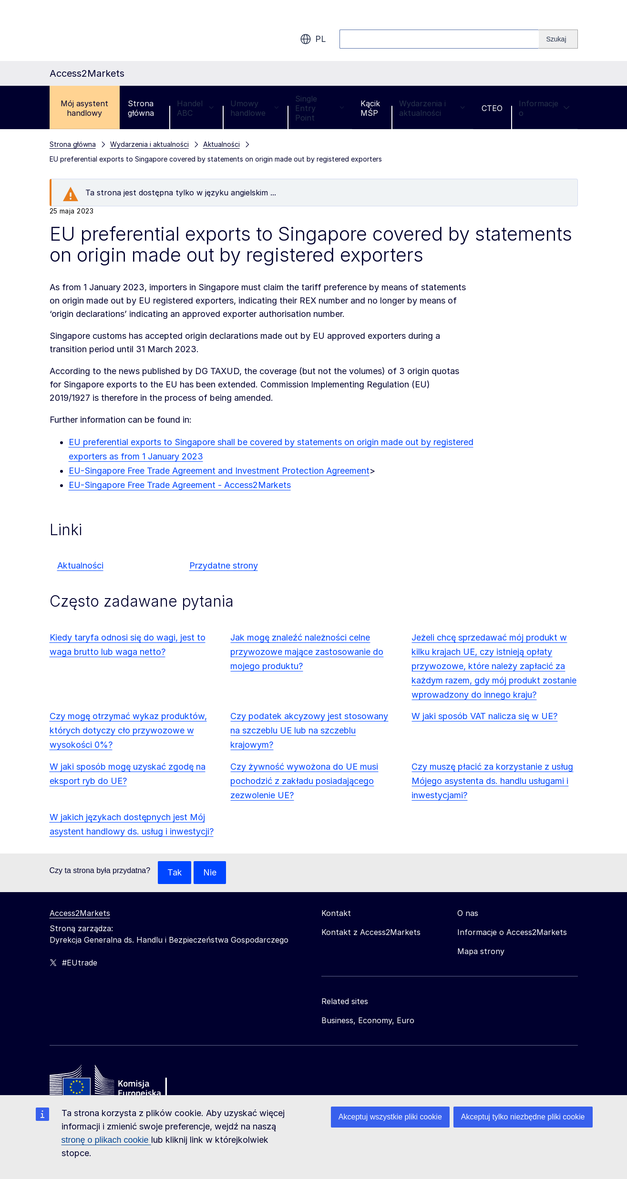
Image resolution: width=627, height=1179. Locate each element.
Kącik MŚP (370, 108)
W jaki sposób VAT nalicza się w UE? (484, 716)
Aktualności (80, 565)
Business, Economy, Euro (367, 1020)
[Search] (558, 39)
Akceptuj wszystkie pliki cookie (390, 1117)
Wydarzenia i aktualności (432, 108)
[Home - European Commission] (119, 1083)
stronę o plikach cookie (106, 1140)
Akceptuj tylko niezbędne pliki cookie (523, 1117)
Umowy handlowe (254, 108)
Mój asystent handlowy (84, 108)
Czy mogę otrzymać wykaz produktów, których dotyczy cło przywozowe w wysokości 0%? (128, 730)
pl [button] (313, 39)
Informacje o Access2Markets (512, 932)
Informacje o (544, 108)
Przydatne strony (223, 565)
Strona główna (141, 108)
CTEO (492, 108)
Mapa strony (480, 951)
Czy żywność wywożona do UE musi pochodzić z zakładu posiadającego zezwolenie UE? (304, 781)
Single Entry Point (319, 108)
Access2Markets (80, 913)
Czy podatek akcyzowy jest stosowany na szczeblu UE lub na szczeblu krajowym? (309, 730)
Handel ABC (195, 108)
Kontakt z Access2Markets (371, 932)
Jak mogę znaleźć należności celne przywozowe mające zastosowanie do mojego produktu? (306, 651)
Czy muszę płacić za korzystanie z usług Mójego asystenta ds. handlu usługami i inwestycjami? (492, 781)
